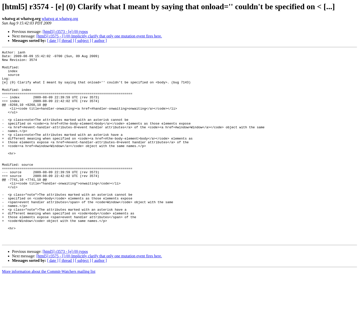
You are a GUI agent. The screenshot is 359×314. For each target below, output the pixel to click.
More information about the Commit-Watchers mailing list (48, 310)
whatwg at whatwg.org (60, 18)
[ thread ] (66, 40)
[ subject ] (83, 40)
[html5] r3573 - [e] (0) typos (65, 31)
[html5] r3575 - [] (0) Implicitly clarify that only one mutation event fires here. (99, 36)
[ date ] (52, 40)
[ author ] (99, 40)
